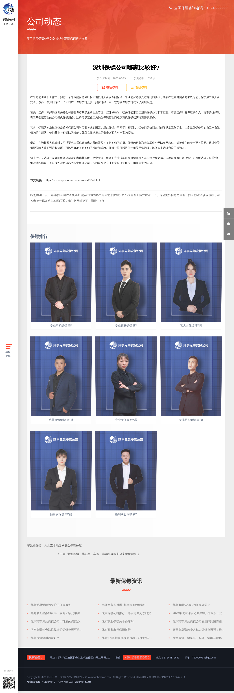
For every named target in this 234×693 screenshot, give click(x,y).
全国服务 (152, 679)
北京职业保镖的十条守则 (117, 622)
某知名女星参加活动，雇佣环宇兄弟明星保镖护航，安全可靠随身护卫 (57, 613)
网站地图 (141, 679)
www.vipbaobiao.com (100, 679)
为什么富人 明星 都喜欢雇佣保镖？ (124, 605)
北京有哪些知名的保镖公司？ (191, 605)
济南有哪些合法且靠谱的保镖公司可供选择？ (57, 631)
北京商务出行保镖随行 (116, 631)
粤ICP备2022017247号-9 (172, 679)
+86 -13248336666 (137, 659)
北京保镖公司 (116, 195)
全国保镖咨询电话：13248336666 (201, 8)
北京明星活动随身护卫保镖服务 (50, 605)
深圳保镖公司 (63, 112)
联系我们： (36, 659)
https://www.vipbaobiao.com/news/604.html (72, 180)
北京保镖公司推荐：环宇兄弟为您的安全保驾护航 (128, 613)
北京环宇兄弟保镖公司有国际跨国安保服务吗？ (199, 622)
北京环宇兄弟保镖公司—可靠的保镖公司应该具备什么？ (57, 622)
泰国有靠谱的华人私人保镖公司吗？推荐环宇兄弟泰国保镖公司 (199, 631)
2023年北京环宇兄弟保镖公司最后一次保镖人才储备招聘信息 (199, 613)
